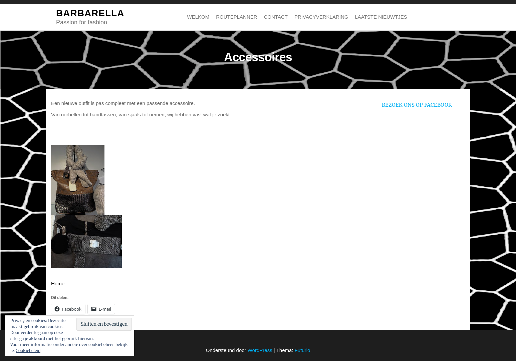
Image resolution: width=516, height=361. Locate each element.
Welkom (198, 17)
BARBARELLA (90, 13)
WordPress (260, 350)
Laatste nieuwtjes (381, 17)
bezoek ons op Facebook (417, 105)
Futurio (302, 350)
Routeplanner (236, 17)
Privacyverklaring (321, 17)
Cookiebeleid (28, 350)
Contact (276, 17)
